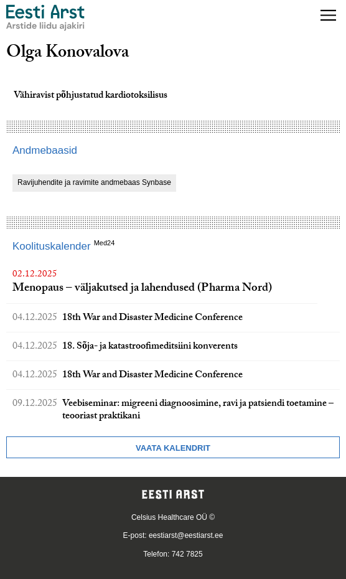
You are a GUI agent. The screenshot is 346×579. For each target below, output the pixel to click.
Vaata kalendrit (173, 448)
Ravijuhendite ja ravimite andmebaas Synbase (94, 182)
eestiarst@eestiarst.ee (186, 535)
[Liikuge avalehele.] (45, 17)
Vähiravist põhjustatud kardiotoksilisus (90, 96)
